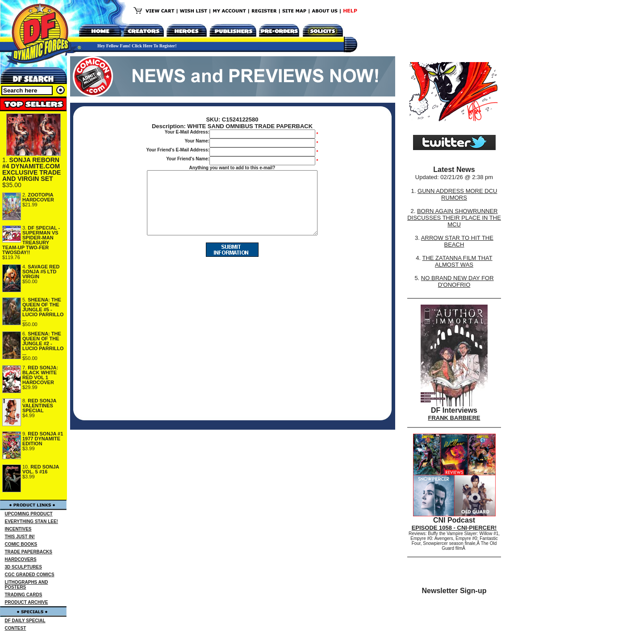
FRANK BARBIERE (454, 417)
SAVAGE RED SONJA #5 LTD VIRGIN (40, 271)
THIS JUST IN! (20, 536)
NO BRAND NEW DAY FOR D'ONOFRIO (457, 281)
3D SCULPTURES (23, 567)
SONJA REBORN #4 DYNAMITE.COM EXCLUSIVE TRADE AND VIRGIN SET (31, 169)
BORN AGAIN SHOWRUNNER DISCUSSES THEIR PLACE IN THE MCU (454, 218)
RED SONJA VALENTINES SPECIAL (39, 405)
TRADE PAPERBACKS (29, 551)
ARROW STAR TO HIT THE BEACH (457, 241)
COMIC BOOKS (21, 544)
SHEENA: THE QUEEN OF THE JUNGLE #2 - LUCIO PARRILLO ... (43, 343)
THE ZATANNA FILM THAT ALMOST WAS (457, 261)
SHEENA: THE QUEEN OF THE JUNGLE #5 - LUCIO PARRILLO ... (43, 309)
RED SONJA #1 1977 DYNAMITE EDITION (42, 438)
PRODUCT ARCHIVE (26, 602)
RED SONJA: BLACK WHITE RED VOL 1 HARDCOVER (40, 375)
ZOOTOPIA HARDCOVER (38, 197)
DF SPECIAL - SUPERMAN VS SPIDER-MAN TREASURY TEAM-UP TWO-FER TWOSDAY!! (31, 240)
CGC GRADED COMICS (29, 574)
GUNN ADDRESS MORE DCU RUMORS (457, 194)
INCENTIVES (18, 529)
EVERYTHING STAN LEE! (31, 521)
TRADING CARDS (23, 594)
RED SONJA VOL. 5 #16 (40, 469)
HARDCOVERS (21, 559)
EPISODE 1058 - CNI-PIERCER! (454, 527)
